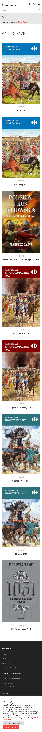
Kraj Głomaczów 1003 (21, 333)
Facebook (29, 4)
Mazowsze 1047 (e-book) (21, 480)
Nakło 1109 (21, 110)
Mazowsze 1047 (21, 554)
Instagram (31, 4)
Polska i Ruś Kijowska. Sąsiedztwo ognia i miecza (21, 259)
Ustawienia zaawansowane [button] (13, 723)
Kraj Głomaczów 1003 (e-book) (21, 407)
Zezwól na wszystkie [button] (11, 727)
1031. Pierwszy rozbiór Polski (21, 629)
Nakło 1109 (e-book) (21, 184)
